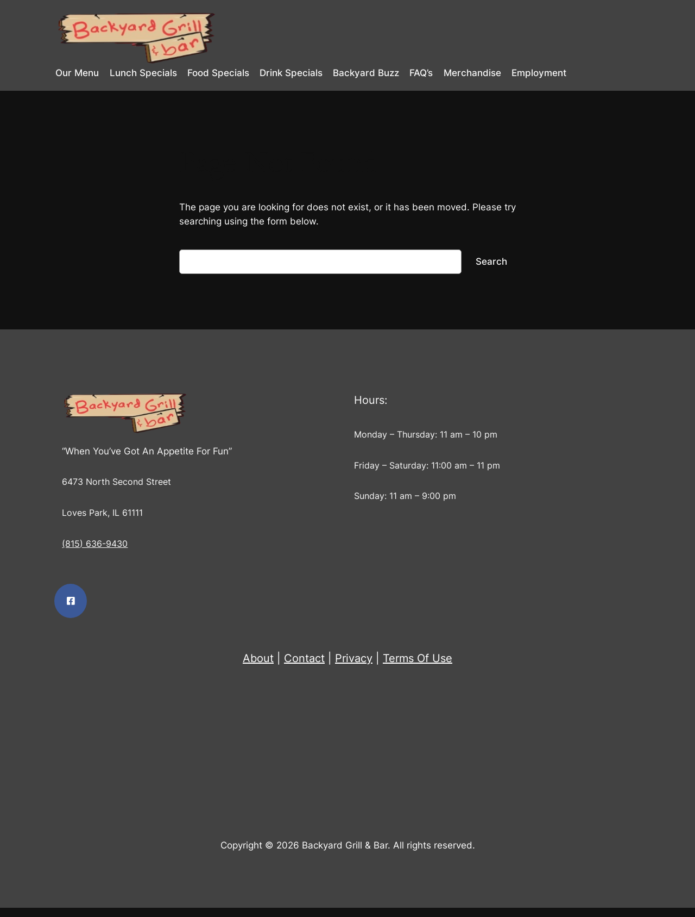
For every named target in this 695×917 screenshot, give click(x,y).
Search (491, 261)
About (258, 658)
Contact (304, 658)
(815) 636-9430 (95, 544)
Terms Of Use (417, 658)
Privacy (353, 658)
